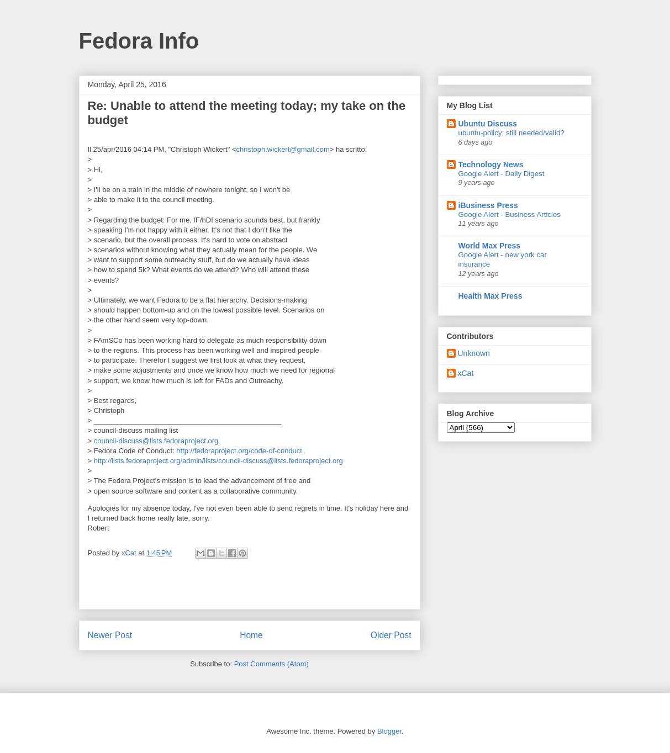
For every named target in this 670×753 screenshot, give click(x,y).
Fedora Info (139, 41)
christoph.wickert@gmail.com (283, 149)
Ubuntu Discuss (488, 123)
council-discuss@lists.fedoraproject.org (155, 441)
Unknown (474, 353)
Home (251, 635)
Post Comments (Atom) (271, 664)
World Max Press (489, 245)
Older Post (391, 635)
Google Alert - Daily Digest (501, 173)
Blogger (389, 731)
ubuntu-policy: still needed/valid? (511, 133)
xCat (466, 373)
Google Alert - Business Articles (509, 214)
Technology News (491, 164)
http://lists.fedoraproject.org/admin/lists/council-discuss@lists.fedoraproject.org (217, 461)
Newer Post (110, 635)
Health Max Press (490, 295)
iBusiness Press (488, 205)
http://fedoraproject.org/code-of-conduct (238, 451)
